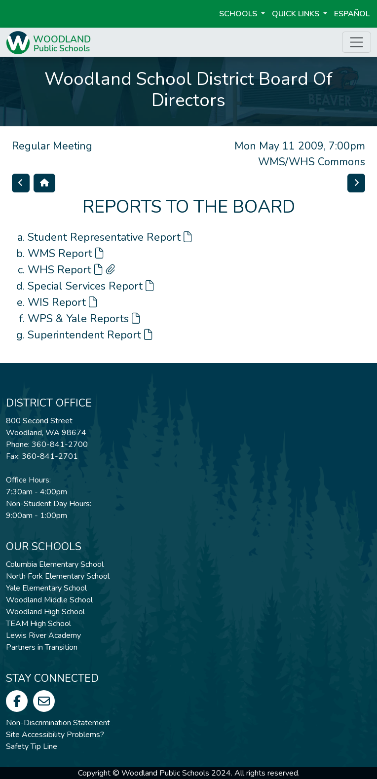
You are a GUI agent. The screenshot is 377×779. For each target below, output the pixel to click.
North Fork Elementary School (58, 576)
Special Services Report (91, 286)
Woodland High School (45, 611)
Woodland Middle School (49, 599)
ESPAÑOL (352, 13)
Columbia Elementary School (55, 564)
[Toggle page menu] (356, 42)
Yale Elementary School (46, 588)
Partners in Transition (41, 647)
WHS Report (71, 269)
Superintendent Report (90, 335)
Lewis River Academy (43, 635)
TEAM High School (38, 623)
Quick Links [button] (296, 13)
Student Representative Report (110, 237)
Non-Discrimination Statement (58, 722)
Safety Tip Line (31, 746)
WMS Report (66, 253)
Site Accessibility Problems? (55, 734)
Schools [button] (239, 13)
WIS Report (62, 302)
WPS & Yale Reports (84, 318)
